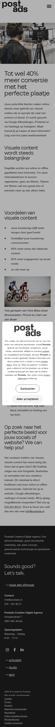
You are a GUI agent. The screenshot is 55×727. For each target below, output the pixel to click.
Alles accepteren (28, 399)
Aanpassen (27, 388)
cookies (45, 351)
